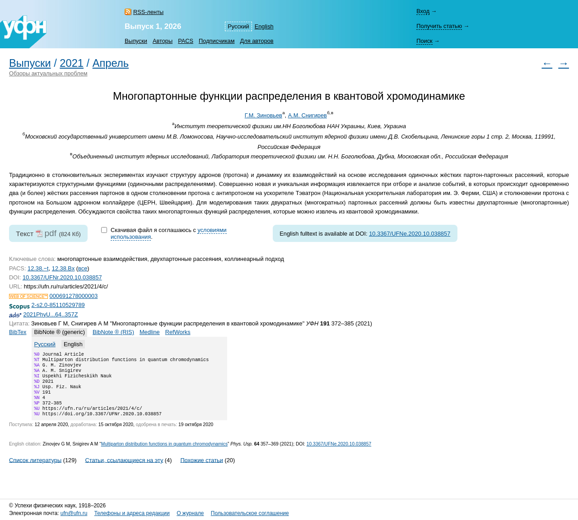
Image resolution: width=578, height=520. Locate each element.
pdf (50, 233)
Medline (150, 332)
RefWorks (178, 332)
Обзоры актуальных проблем (48, 73)
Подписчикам (216, 40)
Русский (238, 26)
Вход (422, 11)
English (264, 26)
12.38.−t (38, 268)
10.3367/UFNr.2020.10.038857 (62, 277)
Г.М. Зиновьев (263, 115)
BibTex (17, 332)
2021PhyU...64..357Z (50, 314)
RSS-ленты (148, 12)
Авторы (162, 40)
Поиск (424, 40)
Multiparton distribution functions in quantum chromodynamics (164, 454)
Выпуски (136, 40)
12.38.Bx (63, 268)
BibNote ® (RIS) (113, 332)
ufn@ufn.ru (74, 513)
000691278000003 (74, 295)
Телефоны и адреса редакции (132, 513)
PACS (185, 40)
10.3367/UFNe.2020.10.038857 (409, 233)
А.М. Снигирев (307, 115)
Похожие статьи (201, 470)
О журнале (190, 513)
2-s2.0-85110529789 (58, 305)
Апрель (111, 63)
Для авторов (257, 40)
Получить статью (439, 26)
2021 (72, 63)
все (82, 268)
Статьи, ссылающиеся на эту (124, 470)
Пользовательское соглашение (250, 513)
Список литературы (35, 470)
